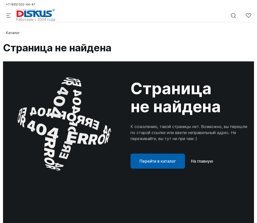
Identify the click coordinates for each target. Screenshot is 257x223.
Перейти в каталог (158, 161)
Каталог (13, 33)
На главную (202, 161)
